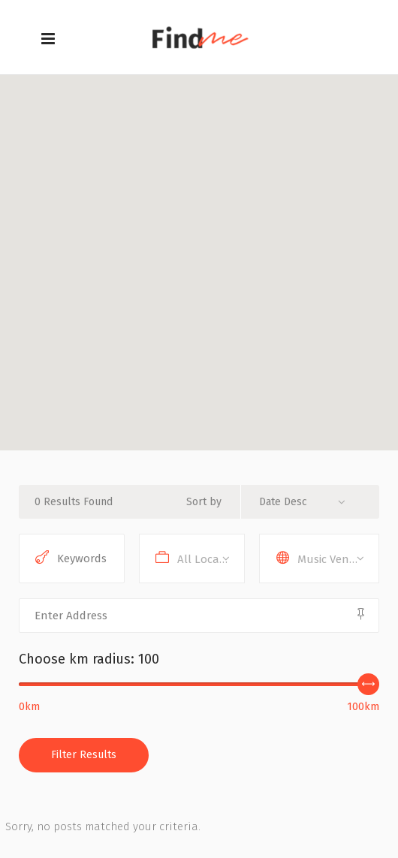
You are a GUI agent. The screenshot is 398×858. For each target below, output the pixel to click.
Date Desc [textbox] (283, 501)
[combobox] (308, 502)
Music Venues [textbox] (332, 559)
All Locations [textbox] (210, 559)
